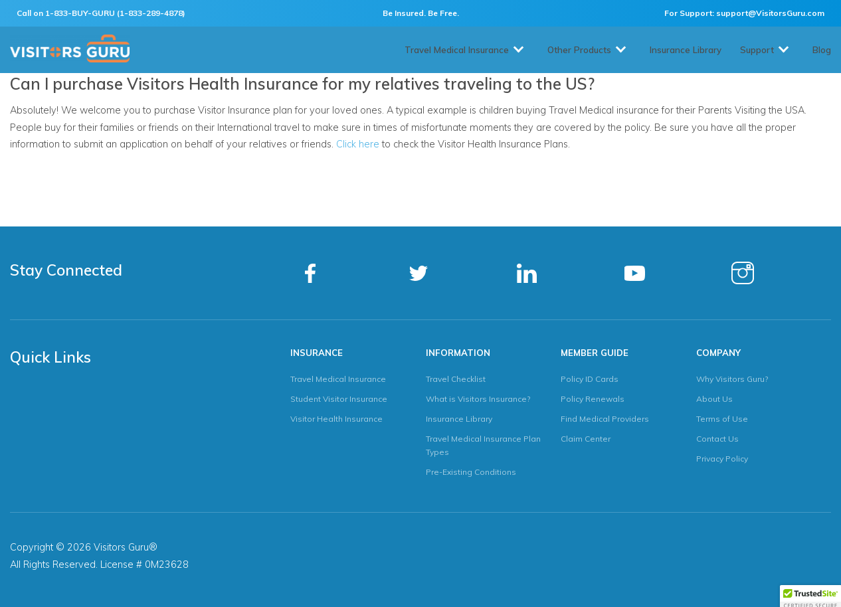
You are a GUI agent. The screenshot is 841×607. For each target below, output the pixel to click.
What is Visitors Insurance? (478, 399)
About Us (714, 399)
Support (757, 49)
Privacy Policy (722, 459)
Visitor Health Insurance (336, 419)
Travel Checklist (456, 379)
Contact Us (717, 439)
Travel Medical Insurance (457, 49)
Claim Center (585, 439)
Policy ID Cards (589, 379)
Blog (821, 49)
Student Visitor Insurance (338, 399)
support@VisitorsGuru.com (770, 13)
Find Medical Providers (605, 419)
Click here (357, 144)
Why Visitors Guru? (732, 379)
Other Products (579, 49)
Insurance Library (685, 49)
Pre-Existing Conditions (471, 472)
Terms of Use (722, 419)
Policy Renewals (592, 399)
